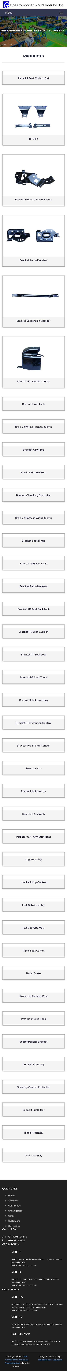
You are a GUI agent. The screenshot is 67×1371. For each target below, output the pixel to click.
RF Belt (33, 139)
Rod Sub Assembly (33, 1064)
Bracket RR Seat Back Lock (33, 609)
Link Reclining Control (33, 882)
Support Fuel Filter (34, 1110)
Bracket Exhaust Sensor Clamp (33, 199)
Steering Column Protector (33, 1087)
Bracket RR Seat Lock (33, 654)
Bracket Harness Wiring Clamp (33, 518)
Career (10, 1216)
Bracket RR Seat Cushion (33, 631)
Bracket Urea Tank (33, 404)
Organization (13, 1210)
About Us (11, 1200)
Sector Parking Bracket (34, 1041)
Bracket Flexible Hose (33, 472)
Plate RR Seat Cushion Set (33, 78)
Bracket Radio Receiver (33, 260)
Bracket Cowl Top (33, 449)
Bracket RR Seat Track (33, 677)
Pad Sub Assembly (33, 927)
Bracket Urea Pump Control (33, 381)
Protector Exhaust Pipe (34, 996)
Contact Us (12, 1226)
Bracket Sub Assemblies (33, 700)
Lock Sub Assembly (33, 905)
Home (3, 44)
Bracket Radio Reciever (33, 586)
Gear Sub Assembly (33, 814)
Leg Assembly (33, 859)
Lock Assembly (33, 1155)
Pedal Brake (33, 973)
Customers (12, 1221)
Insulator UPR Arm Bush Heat (33, 836)
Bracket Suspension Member (33, 320)
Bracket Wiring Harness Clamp (33, 427)
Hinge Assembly (33, 1132)
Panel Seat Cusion (33, 950)
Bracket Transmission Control (33, 723)
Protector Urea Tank (33, 1019)
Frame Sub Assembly (33, 791)
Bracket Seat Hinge (33, 540)
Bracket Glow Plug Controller (33, 495)
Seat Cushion (33, 768)
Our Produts (13, 1205)
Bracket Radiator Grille (33, 563)
